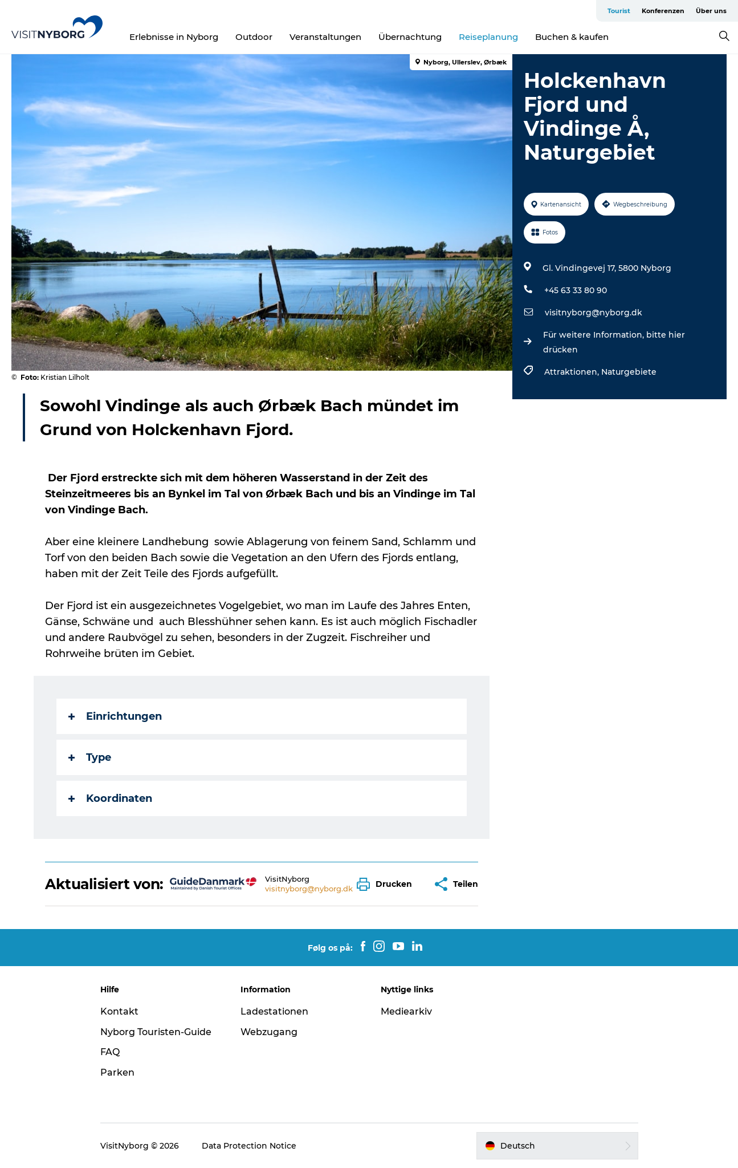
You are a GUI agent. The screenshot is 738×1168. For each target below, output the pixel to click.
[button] (387, 884)
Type (89, 757)
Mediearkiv (406, 1011)
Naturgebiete (629, 372)
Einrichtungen (115, 716)
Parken (117, 1072)
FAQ (110, 1052)
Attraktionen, (572, 372)
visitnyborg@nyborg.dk (593, 312)
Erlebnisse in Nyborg (173, 36)
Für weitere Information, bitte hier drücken (614, 342)
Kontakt (119, 1011)
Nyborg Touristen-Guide (155, 1032)
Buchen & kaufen (572, 36)
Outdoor (253, 36)
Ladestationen (274, 1011)
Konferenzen (663, 11)
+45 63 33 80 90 (575, 290)
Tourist (618, 11)
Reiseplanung (488, 36)
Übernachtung (410, 36)
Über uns (711, 11)
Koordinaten (110, 798)
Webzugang (268, 1032)
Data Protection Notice (249, 1146)
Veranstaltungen (325, 36)
